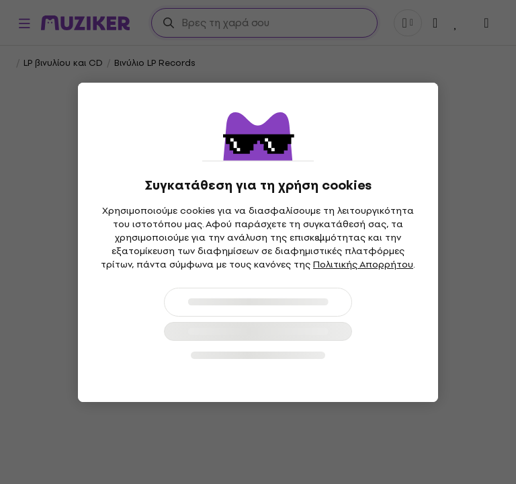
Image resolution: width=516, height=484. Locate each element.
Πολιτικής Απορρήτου (363, 264)
